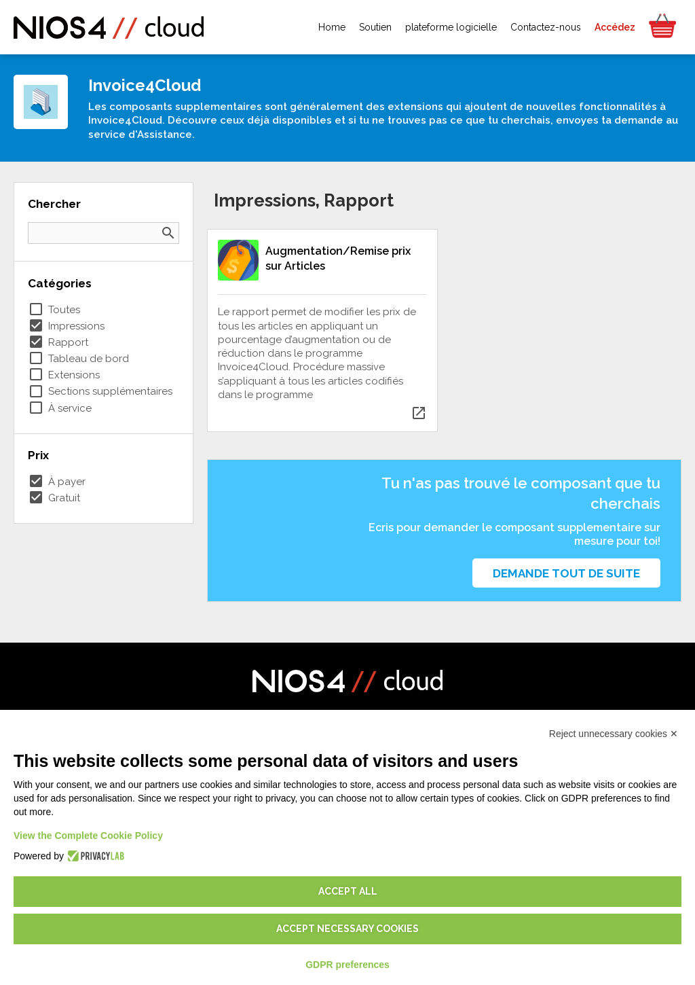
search (168, 233)
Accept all (347, 891)
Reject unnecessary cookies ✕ (613, 733)
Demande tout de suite (566, 573)
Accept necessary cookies (347, 928)
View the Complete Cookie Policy (88, 835)
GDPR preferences (347, 964)
